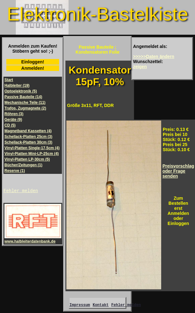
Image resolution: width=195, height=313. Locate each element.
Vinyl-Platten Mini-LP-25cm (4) (31, 153)
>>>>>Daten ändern (153, 56)
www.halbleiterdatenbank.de (32, 240)
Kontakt (100, 305)
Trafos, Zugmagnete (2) (25, 108)
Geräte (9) (13, 119)
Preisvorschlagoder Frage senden (178, 171)
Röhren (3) (13, 114)
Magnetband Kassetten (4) (28, 131)
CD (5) (9, 125)
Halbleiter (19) (16, 85)
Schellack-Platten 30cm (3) (28, 142)
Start (8, 80)
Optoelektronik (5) (20, 91)
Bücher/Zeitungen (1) (23, 165)
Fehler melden (20, 191)
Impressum (80, 305)
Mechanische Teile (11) (25, 102)
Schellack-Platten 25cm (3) (28, 136)
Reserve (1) (14, 170)
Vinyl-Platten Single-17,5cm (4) (32, 148)
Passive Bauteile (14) (23, 97)
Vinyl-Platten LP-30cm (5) (27, 159)
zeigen (140, 66)
